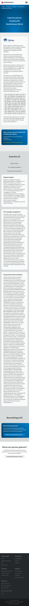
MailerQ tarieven (5, 575)
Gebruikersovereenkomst (14, 603)
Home (3, 6)
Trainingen (17, 575)
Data (2, 562)
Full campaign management (14, 168)
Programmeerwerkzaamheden (14, 172)
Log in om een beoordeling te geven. (14, 436)
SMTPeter (17, 562)
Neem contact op (5, 587)
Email (2, 558)
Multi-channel (4, 565)
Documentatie (18, 573)
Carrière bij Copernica (6, 585)
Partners (14, 6)
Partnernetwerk (18, 571)
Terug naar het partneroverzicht (14, 458)
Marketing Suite (18, 558)
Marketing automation (6, 560)
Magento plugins (14, 165)
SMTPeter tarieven (5, 573)
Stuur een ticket (19, 577)
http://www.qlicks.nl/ (17, 144)
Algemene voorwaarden (11, 601)
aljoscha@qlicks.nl (7, 144)
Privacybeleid (20, 601)
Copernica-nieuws (5, 583)
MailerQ (17, 560)
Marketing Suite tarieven (6, 571)
